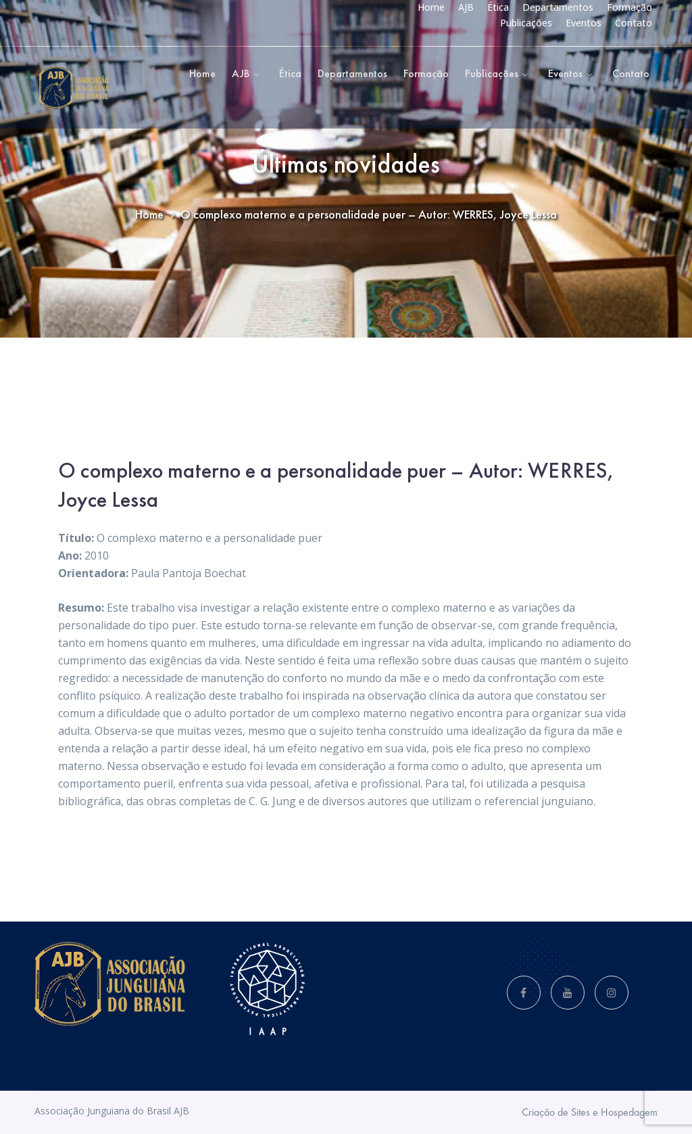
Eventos (583, 22)
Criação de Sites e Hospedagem (590, 1112)
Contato (633, 22)
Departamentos (557, 7)
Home (431, 7)
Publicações (526, 22)
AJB (466, 7)
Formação (629, 7)
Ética (498, 7)
